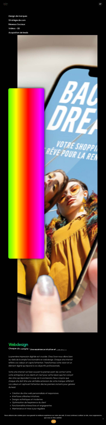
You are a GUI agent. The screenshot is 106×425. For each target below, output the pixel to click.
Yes (53, 421)
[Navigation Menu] (100, 4)
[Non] (103, 419)
